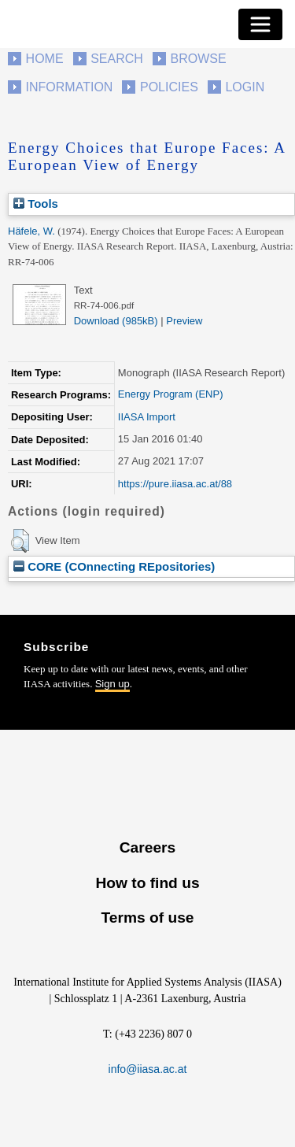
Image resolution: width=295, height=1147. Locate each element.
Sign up (112, 684)
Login (244, 87)
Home (45, 58)
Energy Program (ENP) (170, 394)
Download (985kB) (116, 321)
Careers (147, 847)
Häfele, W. (31, 231)
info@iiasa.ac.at (148, 1069)
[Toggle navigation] (260, 24)
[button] (20, 541)
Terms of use (147, 917)
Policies (169, 87)
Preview (184, 321)
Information (69, 87)
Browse (198, 58)
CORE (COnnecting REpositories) (114, 566)
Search (116, 58)
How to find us (147, 883)
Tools (35, 203)
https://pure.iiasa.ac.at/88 (175, 484)
